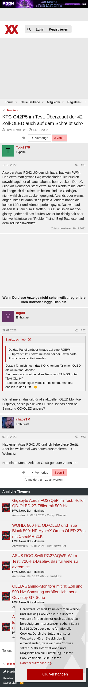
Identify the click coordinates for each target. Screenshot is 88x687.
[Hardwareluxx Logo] (12, 29)
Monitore (39, 510)
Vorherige (39, 138)
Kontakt (9, 678)
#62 (83, 330)
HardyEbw (55, 576)
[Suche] (29, 29)
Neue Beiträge (30, 102)
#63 (83, 437)
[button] (16, 102)
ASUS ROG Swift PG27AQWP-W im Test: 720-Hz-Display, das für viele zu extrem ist (45, 561)
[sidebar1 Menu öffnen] (78, 29)
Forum (9, 102)
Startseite (10, 682)
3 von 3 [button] (59, 138)
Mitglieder (53, 102)
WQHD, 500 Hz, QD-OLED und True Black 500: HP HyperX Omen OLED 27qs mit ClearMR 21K (48, 531)
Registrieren (75, 102)
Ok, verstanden (55, 674)
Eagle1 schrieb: (16, 339)
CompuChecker (56, 515)
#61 (83, 165)
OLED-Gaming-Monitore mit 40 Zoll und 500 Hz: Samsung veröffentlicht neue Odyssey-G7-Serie (47, 592)
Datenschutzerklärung (35, 663)
